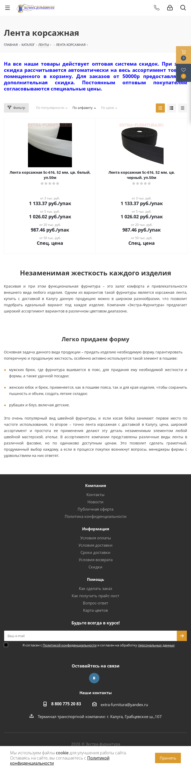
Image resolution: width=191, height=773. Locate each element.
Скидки (95, 566)
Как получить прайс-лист (95, 595)
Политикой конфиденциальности (70, 645)
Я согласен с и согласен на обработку (99, 645)
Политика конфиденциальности (96, 516)
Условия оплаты (95, 537)
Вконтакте (94, 678)
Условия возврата (96, 559)
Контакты (95, 494)
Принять (168, 758)
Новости (95, 501)
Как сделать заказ (95, 588)
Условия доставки (95, 545)
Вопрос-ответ (95, 602)
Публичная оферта (95, 509)
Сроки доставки (95, 552)
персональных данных (156, 645)
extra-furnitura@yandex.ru (124, 704)
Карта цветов (95, 610)
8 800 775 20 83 (66, 704)
